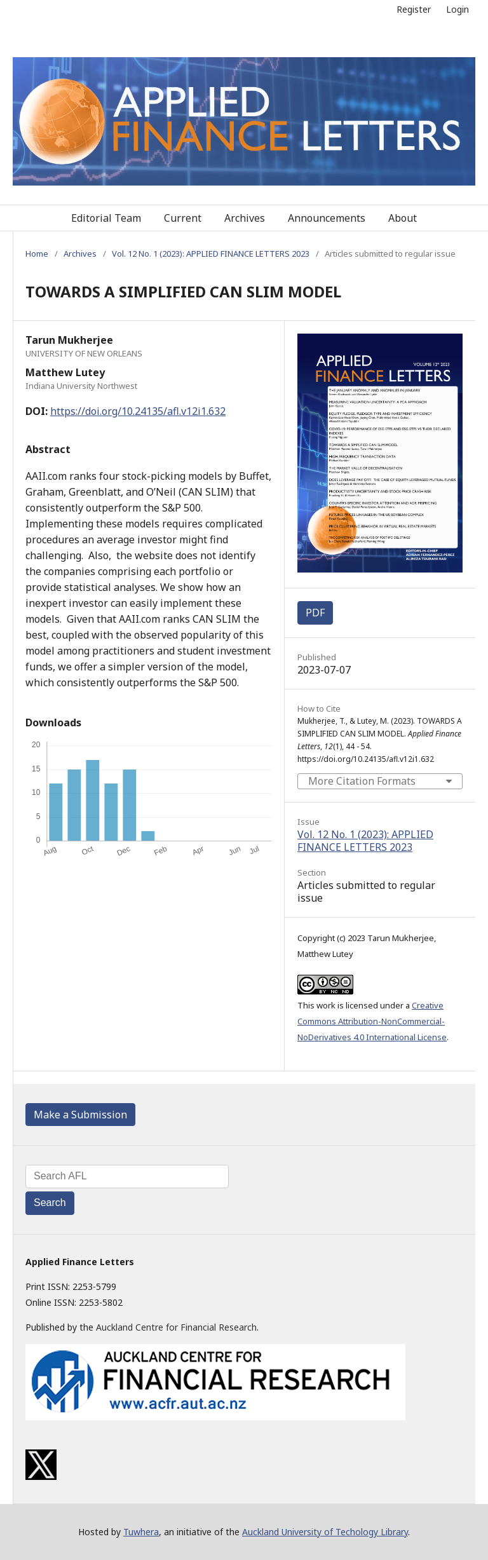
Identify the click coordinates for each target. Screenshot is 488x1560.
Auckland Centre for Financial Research (176, 1327)
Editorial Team (106, 218)
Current (182, 218)
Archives (244, 218)
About (402, 218)
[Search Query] (127, 1176)
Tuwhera (141, 1532)
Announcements (326, 218)
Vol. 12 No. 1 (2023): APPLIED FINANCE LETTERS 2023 (210, 253)
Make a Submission (80, 1115)
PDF (315, 613)
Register (413, 9)
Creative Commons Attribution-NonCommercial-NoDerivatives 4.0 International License (372, 1021)
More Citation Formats (362, 781)
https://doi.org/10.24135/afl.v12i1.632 (138, 411)
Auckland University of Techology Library (325, 1532)
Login (457, 9)
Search (50, 1202)
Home (36, 253)
